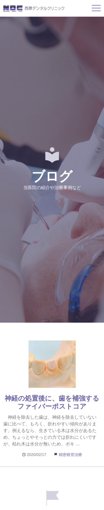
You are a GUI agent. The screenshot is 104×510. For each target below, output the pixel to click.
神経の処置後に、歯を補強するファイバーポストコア (52, 402)
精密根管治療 (70, 454)
